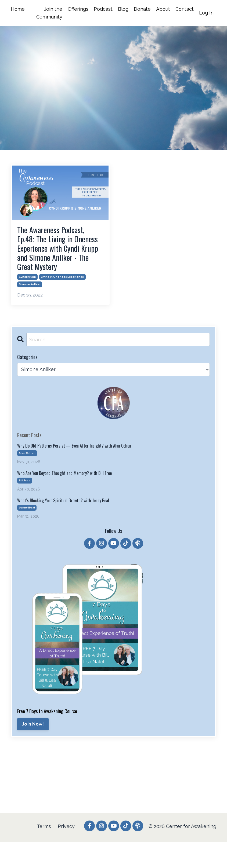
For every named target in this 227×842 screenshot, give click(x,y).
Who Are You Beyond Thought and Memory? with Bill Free (64, 475)
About (163, 9)
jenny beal (27, 509)
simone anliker (30, 286)
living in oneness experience (62, 278)
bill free (25, 482)
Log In (206, 13)
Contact (184, 9)
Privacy (66, 828)
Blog (123, 9)
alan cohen (27, 455)
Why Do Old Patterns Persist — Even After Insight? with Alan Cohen (74, 448)
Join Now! (33, 726)
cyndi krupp (27, 278)
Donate (142, 9)
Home (18, 9)
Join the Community (49, 13)
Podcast (103, 9)
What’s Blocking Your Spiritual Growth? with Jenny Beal (63, 502)
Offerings (78, 9)
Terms (44, 828)
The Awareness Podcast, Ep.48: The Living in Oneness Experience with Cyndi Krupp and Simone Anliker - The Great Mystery (58, 249)
